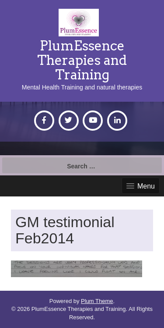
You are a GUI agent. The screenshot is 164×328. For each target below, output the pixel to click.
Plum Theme (97, 301)
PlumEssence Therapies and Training (82, 60)
